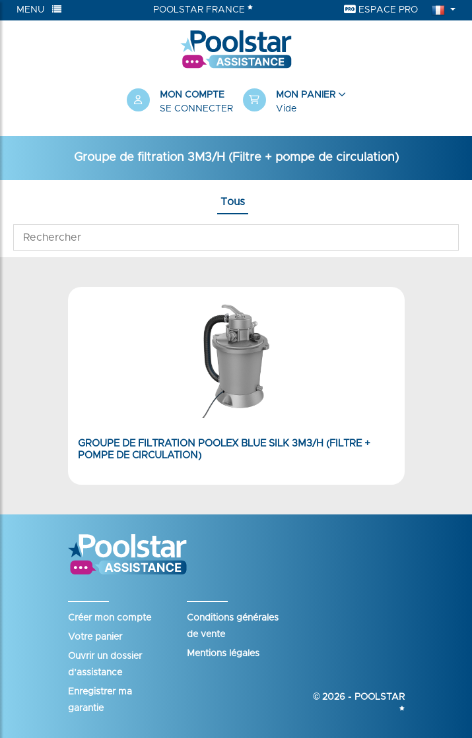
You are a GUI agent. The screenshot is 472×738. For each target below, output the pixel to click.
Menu (39, 10)
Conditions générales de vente (233, 626)
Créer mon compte (109, 618)
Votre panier (95, 637)
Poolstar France (203, 9)
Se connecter (196, 108)
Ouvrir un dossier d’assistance (105, 664)
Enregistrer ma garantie (100, 700)
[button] (294, 102)
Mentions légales (223, 653)
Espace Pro (381, 10)
